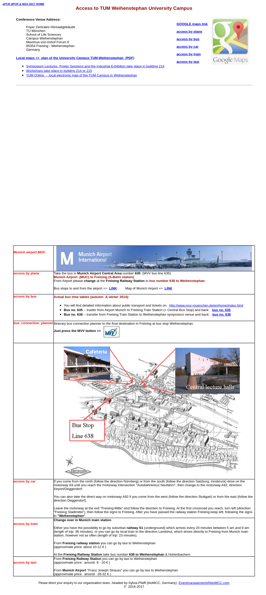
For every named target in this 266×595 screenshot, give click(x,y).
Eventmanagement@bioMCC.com (204, 583)
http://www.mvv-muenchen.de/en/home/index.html (206, 305)
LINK (113, 288)
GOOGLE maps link (192, 24)
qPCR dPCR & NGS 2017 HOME (23, 4)
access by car (187, 46)
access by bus (187, 39)
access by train (188, 54)
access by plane (189, 31)
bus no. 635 (221, 310)
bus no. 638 (221, 314)
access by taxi (187, 62)
